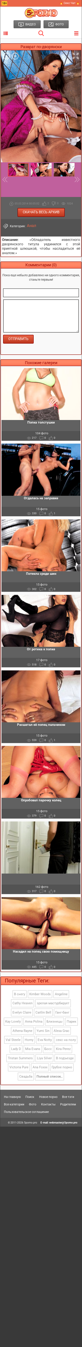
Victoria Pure (18, 1067)
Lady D (16, 1049)
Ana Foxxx (40, 1067)
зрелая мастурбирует (53, 1003)
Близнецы (55, 1021)
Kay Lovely (13, 1021)
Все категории (14, 1104)
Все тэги (68, 1097)
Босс (48, 1049)
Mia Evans (32, 1049)
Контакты (48, 1104)
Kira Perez (63, 1049)
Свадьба (25, 1076)
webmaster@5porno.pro (63, 1122)
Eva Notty (45, 1040)
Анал (31, 225)
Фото (32, 1104)
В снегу (19, 994)
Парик (71, 1021)
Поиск (29, 1097)
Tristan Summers (20, 1058)
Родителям (68, 1104)
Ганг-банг (62, 1012)
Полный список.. (50, 1076)
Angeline (61, 994)
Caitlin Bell (43, 1012)
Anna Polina (33, 1021)
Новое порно (48, 1097)
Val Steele (13, 1040)
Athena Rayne (22, 1031)
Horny (29, 1040)
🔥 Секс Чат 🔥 (69, 3)
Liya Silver (44, 1058)
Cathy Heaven (22, 1003)
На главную (12, 1097)
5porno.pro (30, 1122)
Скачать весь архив (41, 212)
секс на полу (66, 1040)
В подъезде (65, 1058)
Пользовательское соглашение (26, 1112)
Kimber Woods (40, 994)
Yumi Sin (43, 1031)
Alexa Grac (61, 1031)
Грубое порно (62, 1067)
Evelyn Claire (21, 1012)
